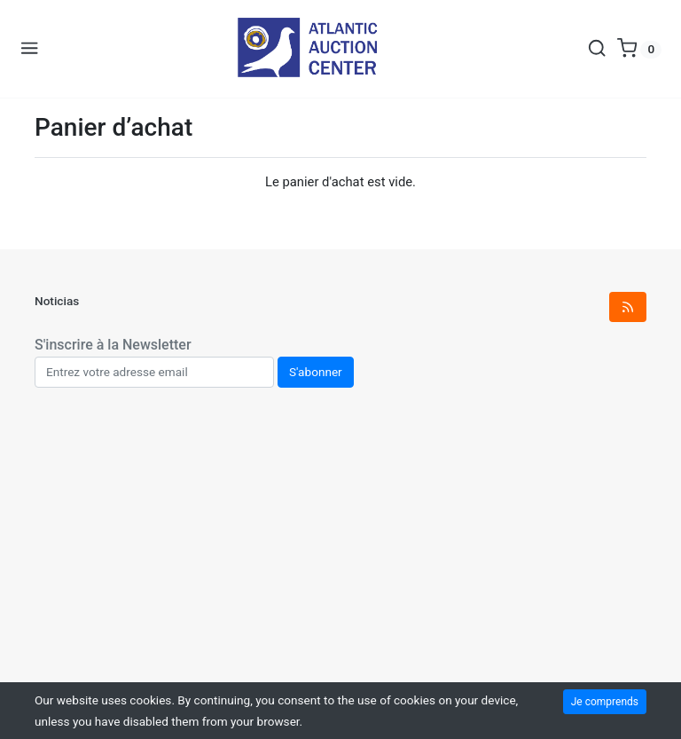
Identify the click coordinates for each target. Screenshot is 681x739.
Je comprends (604, 702)
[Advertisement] (340, 554)
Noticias (57, 301)
